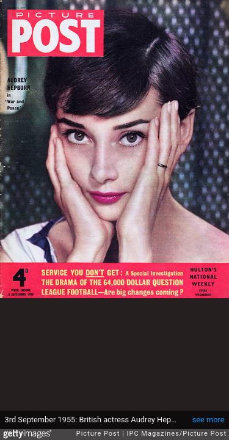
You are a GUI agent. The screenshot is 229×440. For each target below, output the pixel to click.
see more (208, 419)
